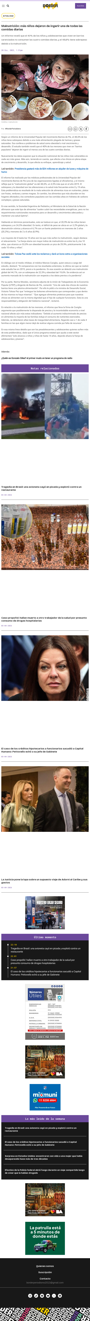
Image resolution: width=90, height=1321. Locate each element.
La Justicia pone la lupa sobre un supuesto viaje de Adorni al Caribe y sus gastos (44, 881)
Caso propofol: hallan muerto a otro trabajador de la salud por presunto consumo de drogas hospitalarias (44, 619)
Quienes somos (45, 1266)
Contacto (45, 1278)
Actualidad (8, 16)
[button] (8, 6)
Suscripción (45, 1272)
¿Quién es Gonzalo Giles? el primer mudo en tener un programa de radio (36, 358)
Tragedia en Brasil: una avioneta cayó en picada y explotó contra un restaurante (41, 488)
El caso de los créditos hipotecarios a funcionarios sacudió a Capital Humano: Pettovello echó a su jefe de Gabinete (42, 750)
